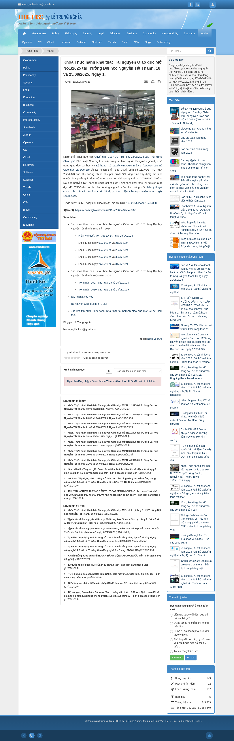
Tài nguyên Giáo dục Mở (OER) (89, 303)
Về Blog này (176, 59)
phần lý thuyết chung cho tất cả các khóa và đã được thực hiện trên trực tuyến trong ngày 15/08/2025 (113, 191)
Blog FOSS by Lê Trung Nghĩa (125, 721)
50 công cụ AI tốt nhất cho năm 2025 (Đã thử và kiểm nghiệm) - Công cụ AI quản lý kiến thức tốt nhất (190, 491)
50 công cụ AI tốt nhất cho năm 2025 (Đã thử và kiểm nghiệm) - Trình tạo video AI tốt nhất (190, 581)
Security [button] (87, 33)
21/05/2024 (121, 242)
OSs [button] (136, 42)
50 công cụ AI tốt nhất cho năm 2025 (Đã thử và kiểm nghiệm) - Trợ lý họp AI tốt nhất (190, 552)
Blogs (26, 209)
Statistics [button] (97, 42)
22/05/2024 (121, 249)
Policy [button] (55, 33)
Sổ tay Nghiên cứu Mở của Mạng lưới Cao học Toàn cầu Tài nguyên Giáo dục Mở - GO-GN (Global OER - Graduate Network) (190, 116)
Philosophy (29, 75)
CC (25, 149)
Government (30, 60)
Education (29, 97)
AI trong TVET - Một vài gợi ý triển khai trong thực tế (196, 327)
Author (27, 134)
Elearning (28, 224)
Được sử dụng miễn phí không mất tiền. (189, 624)
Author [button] (205, 33)
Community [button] (149, 33)
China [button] (125, 42)
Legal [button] (101, 33)
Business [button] (132, 33)
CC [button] (39, 42)
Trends (27, 187)
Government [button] (39, 33)
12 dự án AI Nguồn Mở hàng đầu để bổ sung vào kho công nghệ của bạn (190, 506)
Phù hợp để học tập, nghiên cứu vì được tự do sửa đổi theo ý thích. (190, 643)
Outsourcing (30, 217)
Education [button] (115, 33)
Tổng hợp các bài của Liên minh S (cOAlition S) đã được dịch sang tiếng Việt (195, 243)
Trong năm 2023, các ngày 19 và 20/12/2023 (103, 282)
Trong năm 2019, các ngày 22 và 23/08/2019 (103, 289)
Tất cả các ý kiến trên (184, 651)
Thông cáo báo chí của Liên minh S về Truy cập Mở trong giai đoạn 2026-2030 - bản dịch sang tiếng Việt (190, 522)
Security (28, 82)
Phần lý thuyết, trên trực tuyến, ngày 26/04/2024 (105, 235)
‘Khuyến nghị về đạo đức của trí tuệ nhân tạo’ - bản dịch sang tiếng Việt (107, 564)
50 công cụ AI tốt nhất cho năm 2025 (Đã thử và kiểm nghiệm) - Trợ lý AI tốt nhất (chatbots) (190, 389)
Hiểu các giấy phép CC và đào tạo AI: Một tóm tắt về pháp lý (190, 404)
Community (29, 112)
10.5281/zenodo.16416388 (141, 203)
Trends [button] (112, 42)
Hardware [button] (65, 42)
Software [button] (81, 42)
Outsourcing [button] (163, 42)
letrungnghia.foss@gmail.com (38, 4)
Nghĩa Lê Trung (155, 339)
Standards (29, 127)
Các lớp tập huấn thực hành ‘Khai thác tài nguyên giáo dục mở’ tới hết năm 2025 (190, 166)
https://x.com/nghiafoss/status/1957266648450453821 (106, 210)
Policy (26, 67)
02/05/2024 (105, 242)
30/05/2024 (121, 256)
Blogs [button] (148, 42)
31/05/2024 (121, 264)
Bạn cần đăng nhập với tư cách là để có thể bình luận (111, 381)
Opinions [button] (27, 42)
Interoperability (31, 119)
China (26, 194)
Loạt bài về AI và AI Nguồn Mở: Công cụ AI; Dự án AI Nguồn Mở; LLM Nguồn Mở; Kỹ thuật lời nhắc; (190, 211)
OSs (25, 202)
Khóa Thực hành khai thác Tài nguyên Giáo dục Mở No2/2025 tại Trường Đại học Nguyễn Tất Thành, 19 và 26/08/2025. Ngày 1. (190, 473)
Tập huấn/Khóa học (82, 296)
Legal (26, 89)
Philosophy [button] (71, 33)
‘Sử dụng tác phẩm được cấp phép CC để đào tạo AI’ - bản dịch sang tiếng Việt (111, 583)
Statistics (28, 179)
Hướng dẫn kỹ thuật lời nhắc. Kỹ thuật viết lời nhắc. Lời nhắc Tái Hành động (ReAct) (188, 418)
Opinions (28, 142)
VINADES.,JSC (193, 721)
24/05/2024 (105, 264)
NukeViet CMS (162, 721)
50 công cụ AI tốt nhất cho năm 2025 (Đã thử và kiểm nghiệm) (190, 289)
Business (28, 104)
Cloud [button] (50, 42)
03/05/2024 (105, 249)
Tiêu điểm (174, 100)
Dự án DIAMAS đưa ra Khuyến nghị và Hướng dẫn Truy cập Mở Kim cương (188, 435)
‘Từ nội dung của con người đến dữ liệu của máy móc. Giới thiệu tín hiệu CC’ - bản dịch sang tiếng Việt (190, 453)
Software (28, 172)
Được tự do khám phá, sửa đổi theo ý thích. (189, 633)
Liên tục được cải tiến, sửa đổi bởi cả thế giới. (189, 616)
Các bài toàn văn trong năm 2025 (193, 139)
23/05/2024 (105, 256)
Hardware (28, 164)
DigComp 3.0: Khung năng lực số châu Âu (195, 130)
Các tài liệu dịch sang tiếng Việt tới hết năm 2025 (195, 198)
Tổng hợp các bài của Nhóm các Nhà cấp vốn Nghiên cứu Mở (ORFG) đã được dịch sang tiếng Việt (191, 228)
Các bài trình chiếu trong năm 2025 (194, 151)
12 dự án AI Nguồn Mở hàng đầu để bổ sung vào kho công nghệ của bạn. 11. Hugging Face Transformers (190, 373)
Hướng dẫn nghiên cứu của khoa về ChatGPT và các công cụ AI (189, 539)
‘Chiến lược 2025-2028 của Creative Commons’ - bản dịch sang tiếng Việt (196, 564)
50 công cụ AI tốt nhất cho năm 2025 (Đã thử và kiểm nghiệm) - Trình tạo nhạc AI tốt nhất (190, 358)
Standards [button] (189, 33)
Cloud (26, 157)
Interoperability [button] (169, 33)
